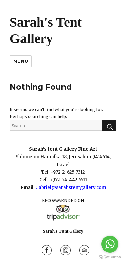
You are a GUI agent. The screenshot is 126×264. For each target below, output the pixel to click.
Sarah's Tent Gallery (63, 231)
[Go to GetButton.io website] (110, 257)
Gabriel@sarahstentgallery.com (70, 187)
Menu (20, 61)
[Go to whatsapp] (109, 244)
